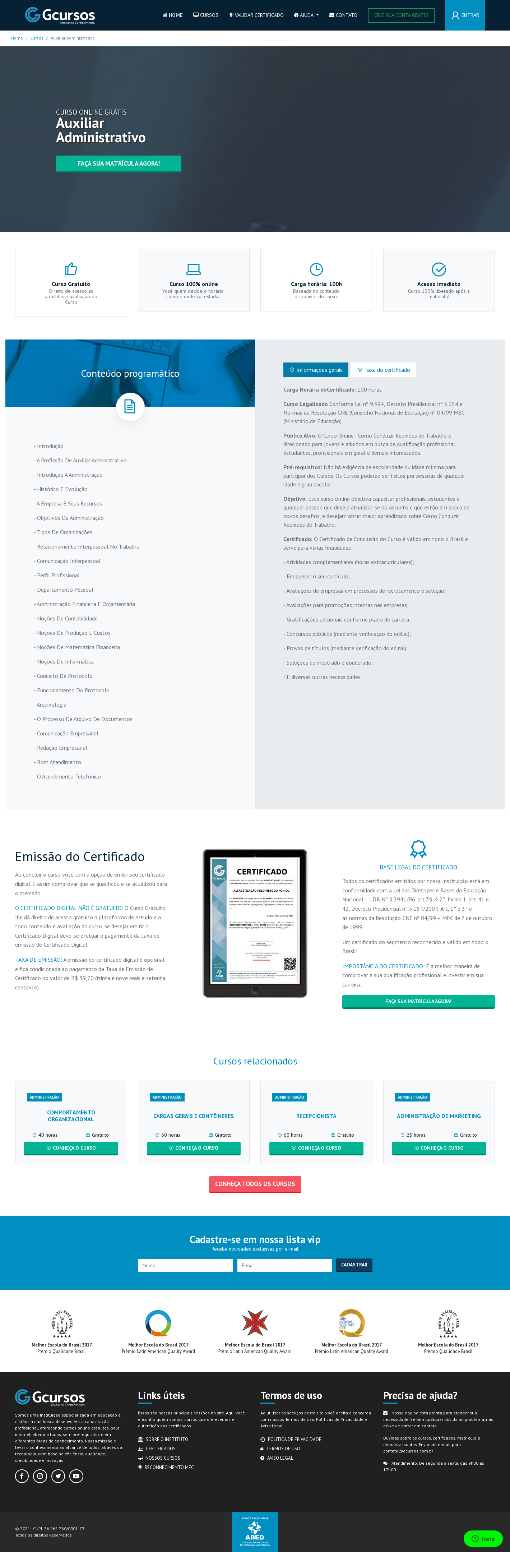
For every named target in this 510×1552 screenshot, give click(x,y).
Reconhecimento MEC (166, 1467)
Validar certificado (256, 15)
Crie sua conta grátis (401, 15)
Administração (44, 1097)
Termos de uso (280, 1449)
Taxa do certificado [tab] (383, 369)
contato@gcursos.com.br (408, 1451)
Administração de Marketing (439, 1116)
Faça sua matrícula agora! (119, 163)
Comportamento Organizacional (71, 1116)
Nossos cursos (159, 1458)
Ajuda (304, 15)
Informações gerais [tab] (316, 369)
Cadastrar (354, 1264)
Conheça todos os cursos (255, 1183)
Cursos (205, 15)
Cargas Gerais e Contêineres (193, 1116)
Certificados (157, 1449)
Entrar (470, 15)
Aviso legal (276, 1458)
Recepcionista (316, 1116)
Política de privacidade (290, 1439)
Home (173, 15)
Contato (343, 15)
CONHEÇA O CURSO (71, 1148)
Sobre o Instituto (163, 1439)
